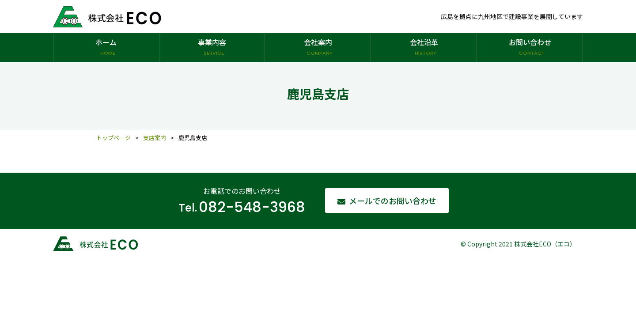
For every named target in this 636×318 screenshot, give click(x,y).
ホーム (106, 48)
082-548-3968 (252, 207)
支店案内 (154, 137)
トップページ (113, 137)
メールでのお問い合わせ (392, 200)
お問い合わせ (530, 48)
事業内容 (212, 48)
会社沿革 (424, 48)
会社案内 (318, 48)
